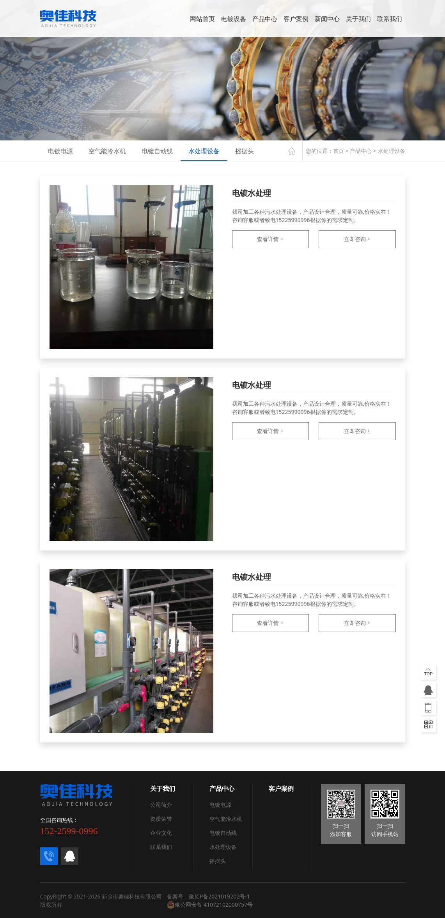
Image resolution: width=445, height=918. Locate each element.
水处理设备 (204, 151)
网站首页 (202, 18)
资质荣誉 (161, 818)
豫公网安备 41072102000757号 (210, 905)
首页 (338, 150)
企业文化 (161, 832)
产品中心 (264, 18)
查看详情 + (270, 239)
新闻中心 (327, 18)
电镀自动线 (157, 151)
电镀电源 (60, 151)
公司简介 (161, 804)
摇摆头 (244, 151)
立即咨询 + (357, 239)
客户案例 (296, 18)
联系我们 (389, 18)
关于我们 (358, 18)
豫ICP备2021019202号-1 (219, 896)
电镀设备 (233, 18)
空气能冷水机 (107, 151)
